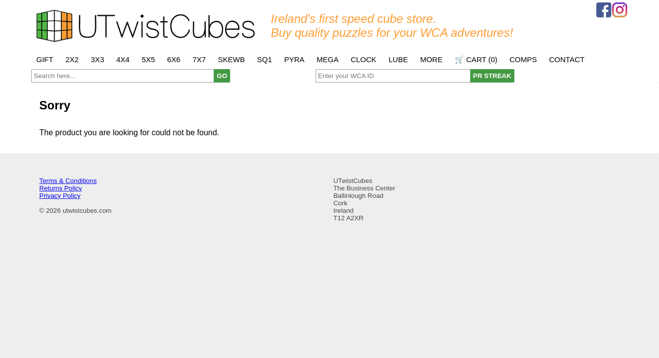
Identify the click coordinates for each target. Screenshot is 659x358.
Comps (523, 59)
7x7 (199, 59)
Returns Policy (60, 188)
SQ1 (264, 59)
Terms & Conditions (68, 180)
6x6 (173, 59)
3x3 (97, 59)
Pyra (294, 59)
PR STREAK (492, 76)
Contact (566, 59)
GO (222, 76)
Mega (327, 59)
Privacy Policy (60, 195)
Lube (398, 59)
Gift (44, 59)
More (431, 59)
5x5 (148, 59)
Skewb (231, 59)
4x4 (123, 59)
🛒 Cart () (476, 59)
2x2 (72, 59)
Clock (364, 59)
